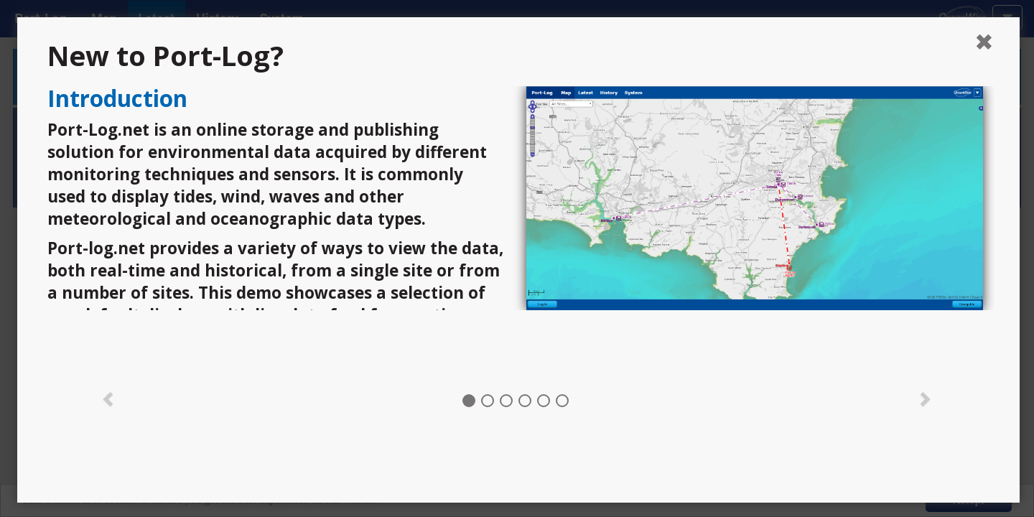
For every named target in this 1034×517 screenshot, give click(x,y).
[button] (108, 398)
